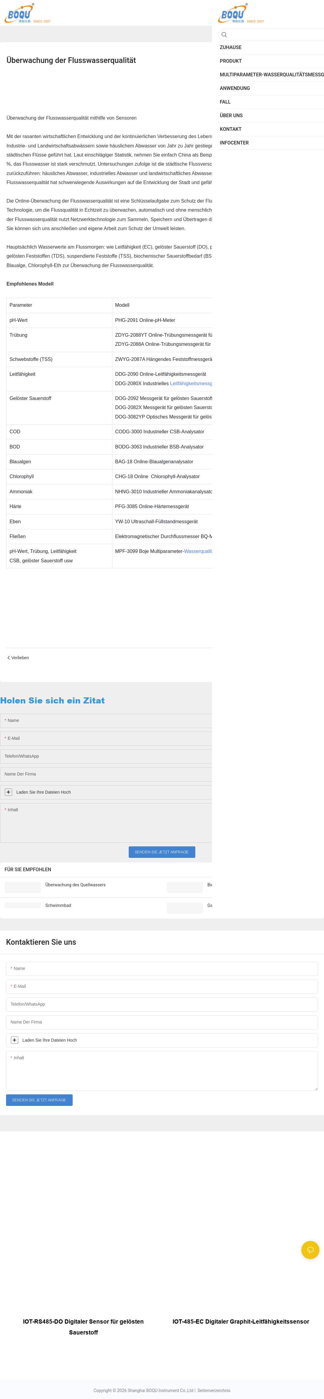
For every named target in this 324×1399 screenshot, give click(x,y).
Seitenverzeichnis (213, 1389)
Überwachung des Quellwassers (75, 884)
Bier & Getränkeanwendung (232, 884)
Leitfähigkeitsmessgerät (195, 383)
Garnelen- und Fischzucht (231, 905)
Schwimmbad (58, 905)
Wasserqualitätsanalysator (212, 551)
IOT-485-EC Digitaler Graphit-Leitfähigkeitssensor (241, 1321)
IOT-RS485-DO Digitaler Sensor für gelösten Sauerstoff (83, 1326)
